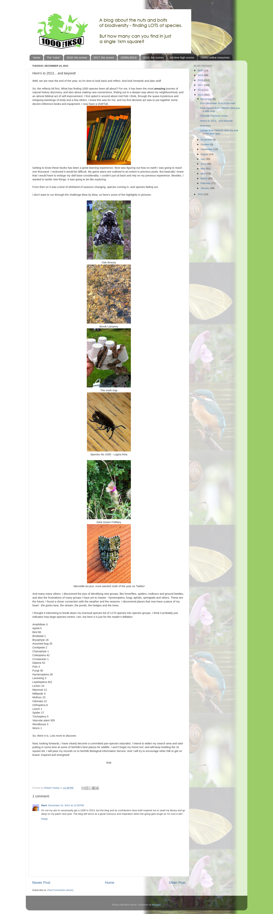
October (205, 144)
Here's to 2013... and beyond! (216, 120)
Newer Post (41, 882)
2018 (201, 80)
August (205, 154)
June (204, 163)
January (205, 188)
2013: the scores (153, 57)
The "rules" (53, 57)
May (203, 168)
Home (36, 57)
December (207, 99)
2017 (201, 85)
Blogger (156, 904)
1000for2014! (128, 57)
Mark (44, 805)
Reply (44, 818)
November (207, 139)
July (203, 159)
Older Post (177, 882)
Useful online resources (215, 57)
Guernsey (205, 125)
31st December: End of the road (217, 103)
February (206, 183)
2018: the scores (77, 57)
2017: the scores (104, 57)
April (203, 173)
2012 (201, 194)
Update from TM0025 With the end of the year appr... (219, 132)
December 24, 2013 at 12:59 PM (66, 805)
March (204, 178)
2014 (201, 89)
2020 (201, 70)
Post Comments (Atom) (60, 890)
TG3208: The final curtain (214, 115)
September (207, 149)
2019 (201, 75)
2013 (201, 94)
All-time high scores (182, 57)
